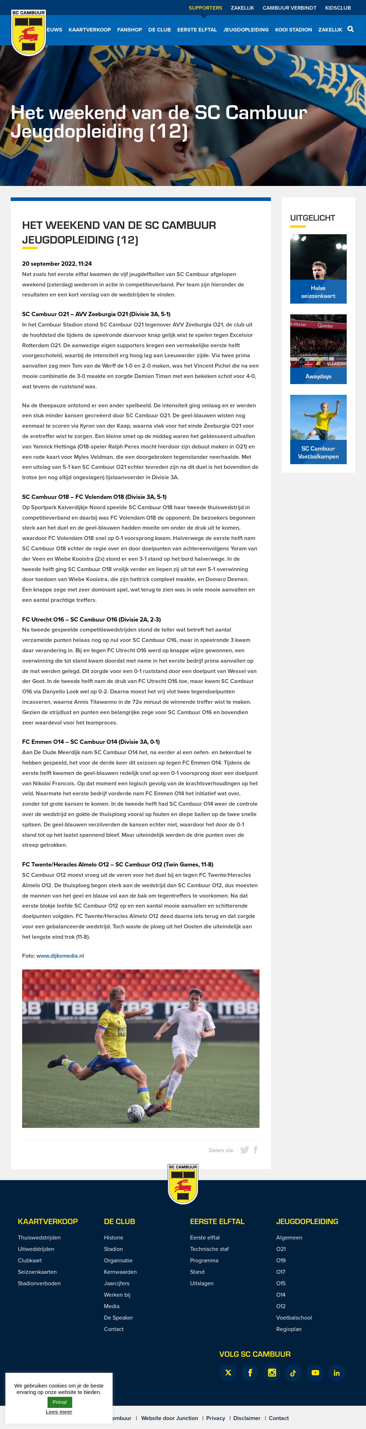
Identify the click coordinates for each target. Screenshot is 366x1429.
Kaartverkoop (90, 30)
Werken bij (117, 1294)
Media (111, 1306)
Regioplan (289, 1329)
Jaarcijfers (116, 1283)
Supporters (205, 7)
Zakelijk (242, 7)
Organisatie (118, 1260)
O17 (280, 1272)
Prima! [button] (60, 1402)
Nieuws (51, 30)
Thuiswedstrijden (39, 1237)
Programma (204, 1260)
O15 (281, 1283)
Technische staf (209, 1249)
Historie (113, 1237)
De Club (159, 30)
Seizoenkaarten (37, 1272)
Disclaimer (247, 1418)
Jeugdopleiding (246, 30)
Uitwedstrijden (36, 1249)
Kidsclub (338, 7)
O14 (281, 1294)
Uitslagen (202, 1283)
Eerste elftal (197, 30)
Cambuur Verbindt (290, 7)
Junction (187, 1418)
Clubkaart (30, 1260)
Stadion (113, 1249)
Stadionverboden (39, 1283)
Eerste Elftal (217, 1221)
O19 (281, 1260)
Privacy (215, 1418)
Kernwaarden (120, 1272)
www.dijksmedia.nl (60, 956)
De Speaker (118, 1317)
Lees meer (59, 1412)
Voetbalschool (294, 1317)
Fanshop (129, 30)
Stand (197, 1272)
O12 (281, 1306)
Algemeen (289, 1237)
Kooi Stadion (293, 30)
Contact (114, 1329)
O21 (281, 1249)
